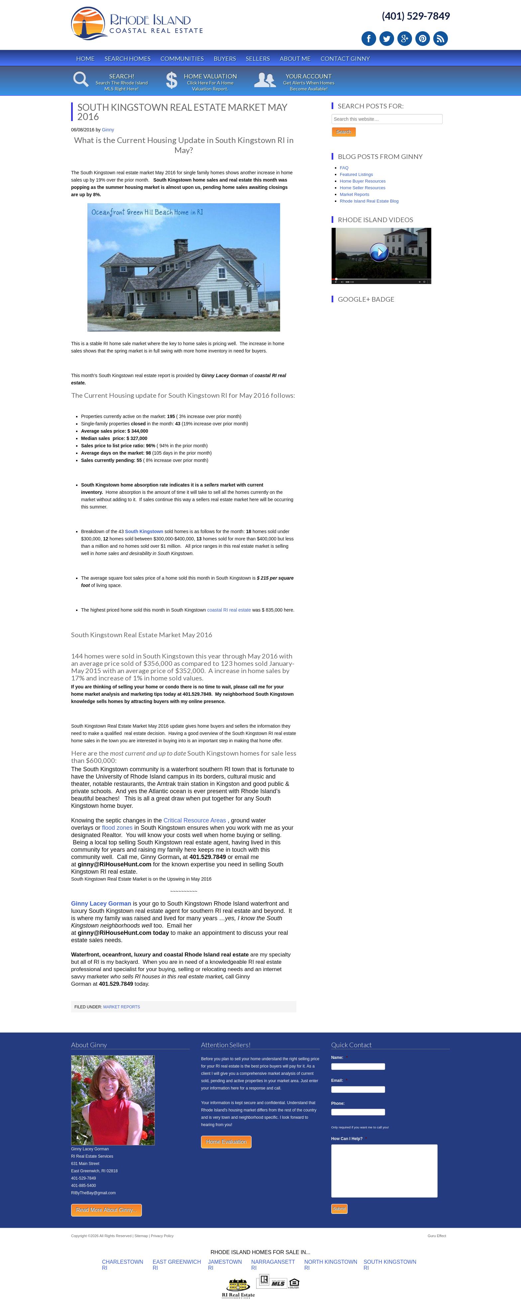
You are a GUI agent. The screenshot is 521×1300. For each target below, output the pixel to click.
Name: (339, 1057)
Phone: (338, 1103)
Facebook (369, 38)
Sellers (258, 58)
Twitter (386, 38)
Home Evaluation (226, 1142)
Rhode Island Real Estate (151, 26)
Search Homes (128, 58)
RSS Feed (440, 38)
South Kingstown (144, 531)
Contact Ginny (345, 58)
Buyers (225, 58)
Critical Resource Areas (195, 820)
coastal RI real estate (229, 610)
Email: (339, 1080)
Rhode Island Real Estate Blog (369, 201)
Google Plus (404, 38)
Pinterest (422, 38)
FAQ (344, 167)
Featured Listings (356, 174)
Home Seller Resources (362, 187)
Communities (182, 58)
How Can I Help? (349, 1138)
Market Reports (121, 1007)
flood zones (117, 827)
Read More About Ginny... (106, 1210)
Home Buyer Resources (363, 181)
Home (85, 58)
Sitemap (141, 1236)
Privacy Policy (162, 1236)
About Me (295, 58)
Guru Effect (437, 1236)
